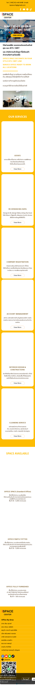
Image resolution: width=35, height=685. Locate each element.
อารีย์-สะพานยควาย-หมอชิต (8, 637)
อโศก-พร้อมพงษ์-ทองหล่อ (8, 634)
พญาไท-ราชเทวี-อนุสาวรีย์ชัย (9, 630)
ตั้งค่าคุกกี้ (26, 679)
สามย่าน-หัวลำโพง (6, 647)
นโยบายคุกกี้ (4, 681)
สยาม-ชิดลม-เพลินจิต (7, 627)
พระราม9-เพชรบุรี (6, 643)
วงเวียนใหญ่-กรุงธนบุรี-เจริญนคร (10, 650)
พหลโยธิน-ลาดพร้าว (6, 640)
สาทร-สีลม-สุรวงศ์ (6, 624)
